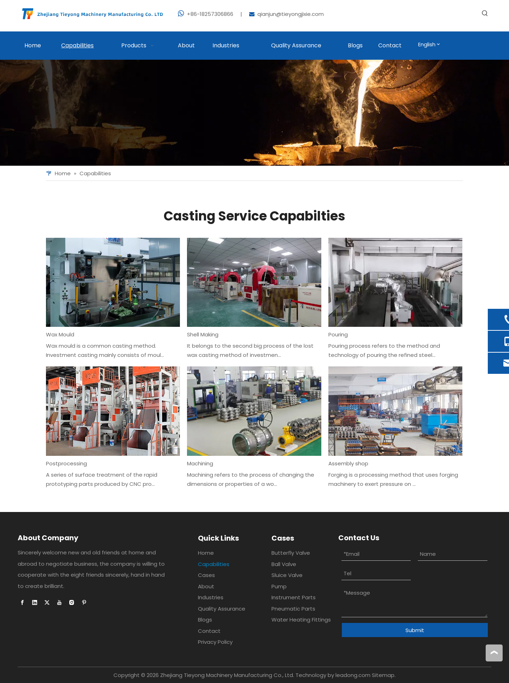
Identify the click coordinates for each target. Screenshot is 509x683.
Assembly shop (348, 463)
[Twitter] (47, 602)
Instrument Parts (293, 597)
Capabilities (213, 564)
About (206, 586)
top (494, 652)
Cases (206, 575)
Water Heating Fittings (301, 619)
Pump (279, 586)
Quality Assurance (221, 608)
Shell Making (202, 334)
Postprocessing (66, 463)
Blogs (205, 619)
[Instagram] (71, 602)
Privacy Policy (215, 642)
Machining (200, 463)
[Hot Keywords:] (485, 13)
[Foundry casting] (254, 113)
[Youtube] (59, 602)
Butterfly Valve (290, 553)
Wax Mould (60, 334)
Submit (414, 630)
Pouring (338, 334)
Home (206, 553)
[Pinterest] (84, 602)
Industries (210, 597)
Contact (209, 631)
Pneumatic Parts (293, 608)
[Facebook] (22, 602)
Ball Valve (283, 564)
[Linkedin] (34, 602)
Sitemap (383, 675)
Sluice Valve (287, 575)
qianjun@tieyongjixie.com (290, 14)
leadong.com (352, 675)
